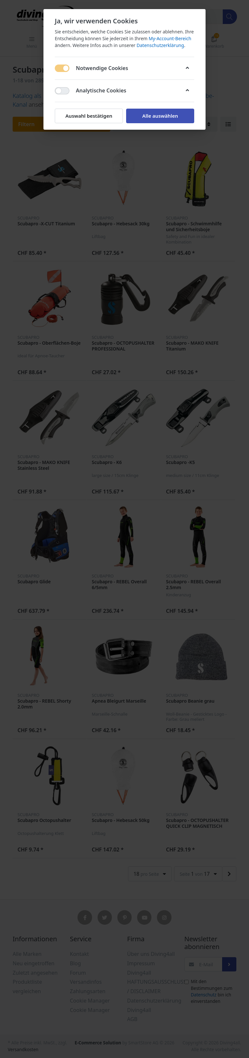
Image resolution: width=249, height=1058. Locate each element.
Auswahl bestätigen (88, 116)
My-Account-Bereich (170, 38)
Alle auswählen (160, 116)
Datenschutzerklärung (160, 45)
